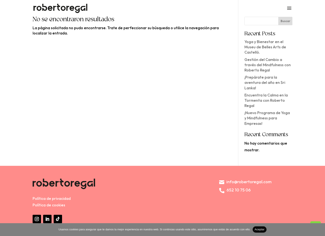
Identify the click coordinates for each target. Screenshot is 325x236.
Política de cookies (49, 205)
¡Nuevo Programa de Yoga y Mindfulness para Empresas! (267, 118)
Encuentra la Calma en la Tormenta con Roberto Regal (266, 100)
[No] (320, 229)
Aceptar (260, 229)
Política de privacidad (52, 198)
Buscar (285, 21)
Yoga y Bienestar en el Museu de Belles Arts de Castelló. (265, 47)
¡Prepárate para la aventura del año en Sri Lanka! (264, 82)
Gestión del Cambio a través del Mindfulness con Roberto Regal (267, 65)
